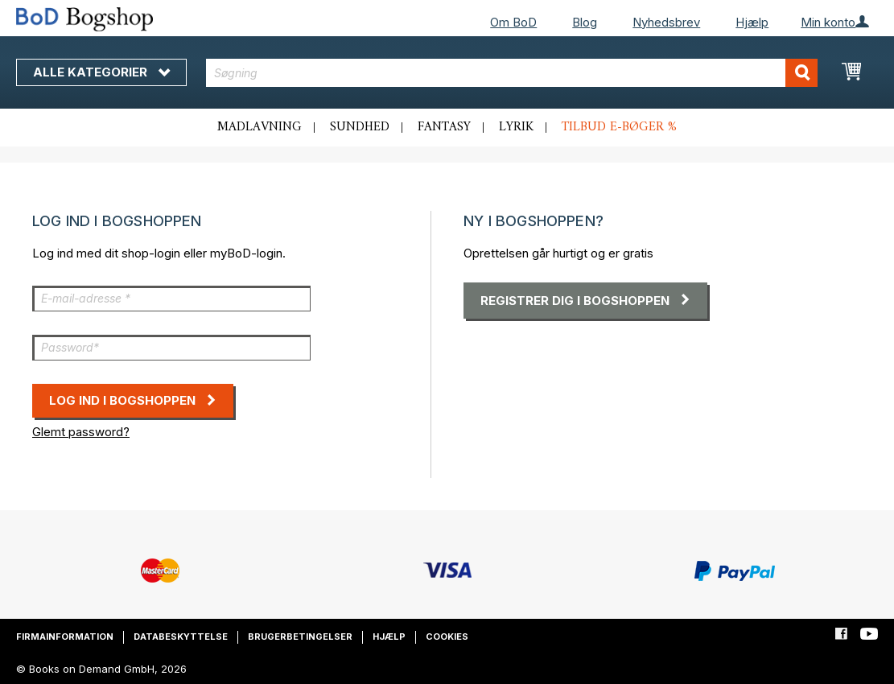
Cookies (447, 636)
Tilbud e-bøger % (619, 127)
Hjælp (751, 22)
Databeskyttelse (181, 636)
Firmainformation (64, 636)
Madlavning (259, 127)
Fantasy (444, 127)
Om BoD (513, 22)
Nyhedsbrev (666, 22)
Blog (584, 22)
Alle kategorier (101, 72)
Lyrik (516, 127)
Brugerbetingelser (300, 636)
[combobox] (512, 73)
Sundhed (359, 127)
